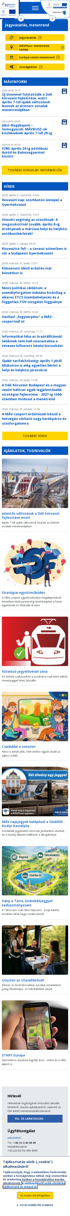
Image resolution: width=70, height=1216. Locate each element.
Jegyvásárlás (27, 37)
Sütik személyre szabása (36, 1207)
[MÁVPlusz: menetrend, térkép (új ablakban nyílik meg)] (41, 48)
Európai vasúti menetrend (37, 57)
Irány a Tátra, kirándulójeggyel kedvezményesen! (27, 903)
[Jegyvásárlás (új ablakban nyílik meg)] (41, 37)
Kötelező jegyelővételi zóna (25, 671)
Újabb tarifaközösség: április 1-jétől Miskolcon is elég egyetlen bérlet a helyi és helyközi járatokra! (32, 365)
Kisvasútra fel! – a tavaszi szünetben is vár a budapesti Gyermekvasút (34, 250)
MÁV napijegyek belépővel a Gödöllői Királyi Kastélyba (32, 823)
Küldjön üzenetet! (18, 1158)
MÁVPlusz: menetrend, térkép (34, 48)
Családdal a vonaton (18, 746)
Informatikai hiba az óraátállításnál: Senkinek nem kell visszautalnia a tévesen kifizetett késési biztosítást (32, 341)
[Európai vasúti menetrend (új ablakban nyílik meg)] (41, 57)
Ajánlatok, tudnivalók (27, 450)
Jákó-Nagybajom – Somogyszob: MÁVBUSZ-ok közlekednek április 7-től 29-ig (27, 129)
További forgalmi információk (35, 170)
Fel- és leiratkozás (29, 1118)
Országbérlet (28, 67)
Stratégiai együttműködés (23, 592)
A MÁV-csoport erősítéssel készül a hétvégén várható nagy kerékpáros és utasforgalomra (34, 419)
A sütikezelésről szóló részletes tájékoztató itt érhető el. (34, 1187)
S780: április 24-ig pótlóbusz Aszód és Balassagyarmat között (25, 152)
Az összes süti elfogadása (35, 1198)
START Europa (13, 1055)
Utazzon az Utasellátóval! (23, 980)
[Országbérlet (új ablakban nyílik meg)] (41, 67)
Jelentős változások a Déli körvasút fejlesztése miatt (31, 515)
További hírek (35, 436)
